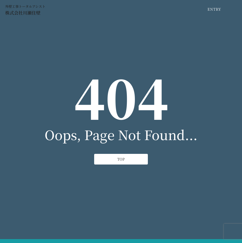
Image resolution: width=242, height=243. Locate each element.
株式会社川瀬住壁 (22, 12)
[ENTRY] (214, 9)
